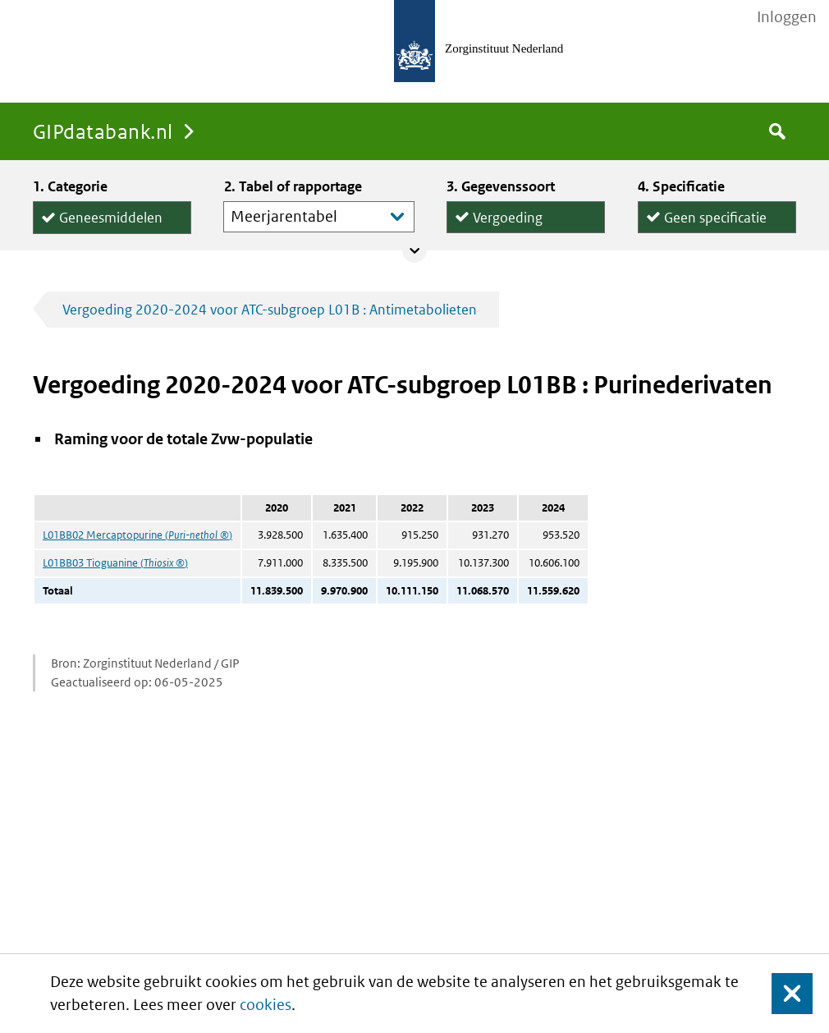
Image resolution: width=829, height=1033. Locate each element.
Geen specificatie (715, 214)
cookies (265, 1004)
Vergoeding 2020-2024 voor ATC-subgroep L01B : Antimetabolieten (269, 310)
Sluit (779, 993)
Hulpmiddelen (102, 233)
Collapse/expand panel (414, 250)
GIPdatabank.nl (103, 131)
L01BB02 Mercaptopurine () (137, 535)
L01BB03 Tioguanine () (115, 563)
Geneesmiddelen (111, 214)
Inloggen (787, 17)
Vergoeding (508, 214)
